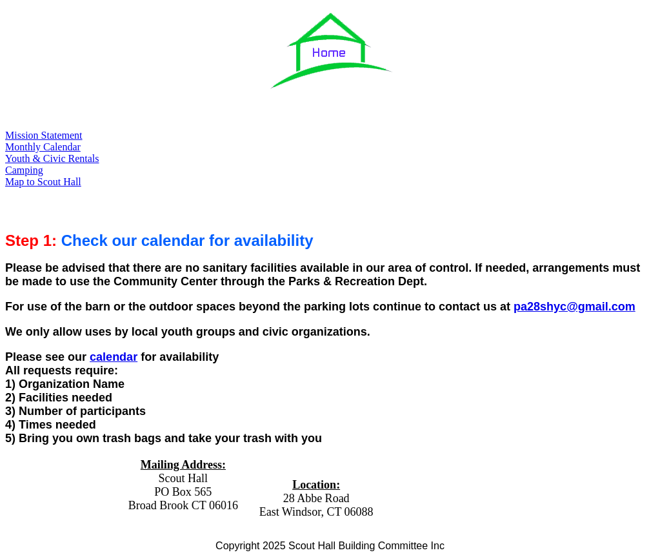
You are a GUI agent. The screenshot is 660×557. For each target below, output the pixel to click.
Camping (24, 170)
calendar (113, 356)
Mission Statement (44, 135)
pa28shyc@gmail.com (574, 306)
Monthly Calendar (43, 146)
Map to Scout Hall (43, 181)
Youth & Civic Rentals (52, 158)
